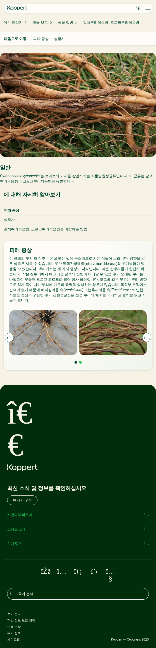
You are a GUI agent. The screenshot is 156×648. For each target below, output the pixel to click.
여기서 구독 (24, 500)
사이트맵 (13, 639)
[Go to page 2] (80, 362)
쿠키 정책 (14, 633)
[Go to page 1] (76, 362)
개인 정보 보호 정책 (21, 620)
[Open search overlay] (139, 8)
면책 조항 (14, 627)
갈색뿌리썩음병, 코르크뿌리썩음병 (111, 22)
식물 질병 (65, 22)
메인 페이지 (13, 22)
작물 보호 (40, 22)
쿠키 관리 (14, 614)
